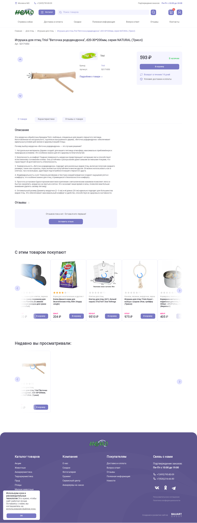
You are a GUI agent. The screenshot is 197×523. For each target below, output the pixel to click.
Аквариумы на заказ (73, 485)
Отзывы (154, 22)
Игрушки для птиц (46, 31)
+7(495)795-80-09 (44, 3)
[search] (153, 12)
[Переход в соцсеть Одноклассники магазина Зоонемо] (166, 491)
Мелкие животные (24, 489)
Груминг (67, 476)
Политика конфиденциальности (166, 501)
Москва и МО (23, 3)
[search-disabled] (60, 12)
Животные (20, 467)
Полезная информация (103, 22)
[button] (20, 59)
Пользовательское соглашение (166, 497)
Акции (18, 463)
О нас (65, 463)
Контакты (174, 22)
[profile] (179, 12)
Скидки (77, 22)
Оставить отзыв (65, 221)
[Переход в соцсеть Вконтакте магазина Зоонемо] (157, 491)
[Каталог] (47, 12)
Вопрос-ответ (132, 22)
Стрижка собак (25, 22)
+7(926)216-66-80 (165, 479)
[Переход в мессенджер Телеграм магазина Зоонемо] (174, 491)
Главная (19, 31)
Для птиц (31, 31)
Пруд (17, 480)
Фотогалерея (69, 472)
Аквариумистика (23, 472)
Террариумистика (24, 476)
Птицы (18, 485)
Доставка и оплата (53, 22)
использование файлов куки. (21, 509)
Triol (103, 65)
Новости (111, 480)
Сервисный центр (71, 480)
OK (21, 516)
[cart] (171, 12)
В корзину (159, 66)
